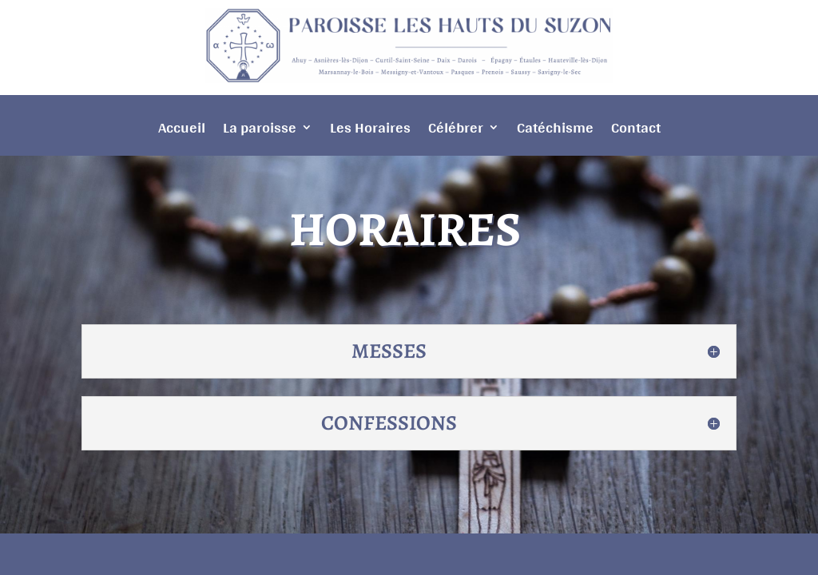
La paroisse (259, 131)
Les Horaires (370, 131)
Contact (636, 131)
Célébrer (455, 131)
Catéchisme (555, 131)
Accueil (181, 131)
